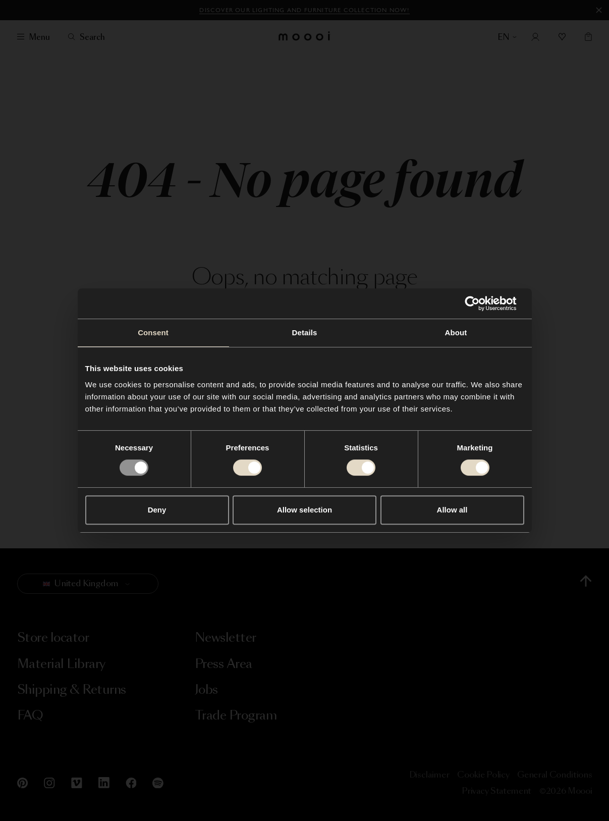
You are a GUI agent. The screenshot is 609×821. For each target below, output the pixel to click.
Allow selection (304, 509)
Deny (157, 509)
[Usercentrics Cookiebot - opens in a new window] (480, 303)
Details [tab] (304, 332)
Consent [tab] (153, 332)
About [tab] (456, 332)
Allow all (452, 509)
